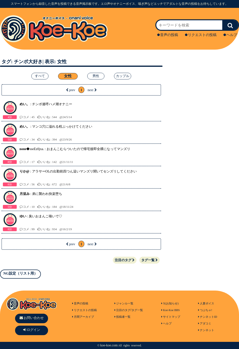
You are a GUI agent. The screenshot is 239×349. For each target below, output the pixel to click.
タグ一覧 (149, 260)
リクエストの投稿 (201, 35)
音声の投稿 (167, 35)
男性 (95, 76)
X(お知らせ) (170, 303)
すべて (40, 76)
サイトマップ (170, 316)
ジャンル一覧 (123, 303)
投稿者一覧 (122, 316)
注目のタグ (125, 260)
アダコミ (204, 323)
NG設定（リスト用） (20, 273)
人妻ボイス (206, 303)
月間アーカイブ (83, 316)
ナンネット (206, 330)
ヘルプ (230, 35)
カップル (122, 76)
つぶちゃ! (205, 310)
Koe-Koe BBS (170, 310)
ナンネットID (207, 316)
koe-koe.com (109, 345)
